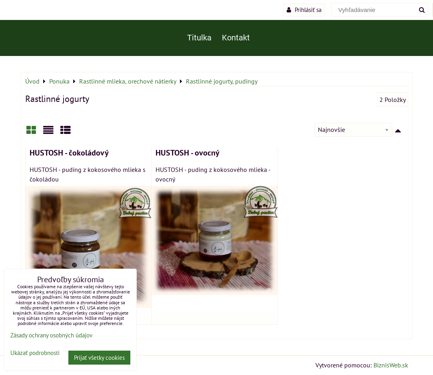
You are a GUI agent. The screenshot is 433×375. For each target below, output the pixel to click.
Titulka (199, 37)
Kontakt (236, 37)
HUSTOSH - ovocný (187, 153)
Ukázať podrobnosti (35, 353)
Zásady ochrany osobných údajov (51, 335)
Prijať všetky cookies (99, 357)
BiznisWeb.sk (390, 365)
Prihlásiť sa (304, 10)
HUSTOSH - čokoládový (69, 153)
